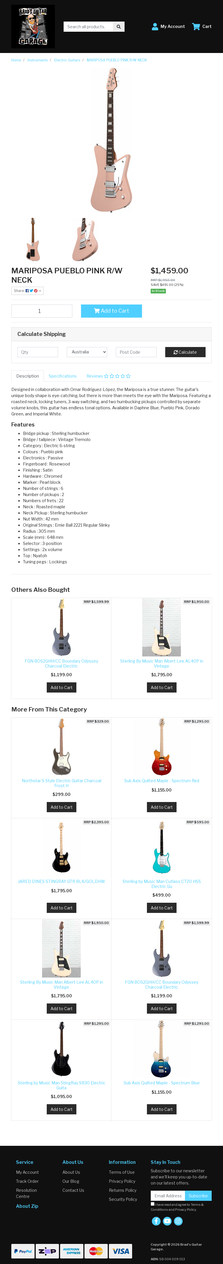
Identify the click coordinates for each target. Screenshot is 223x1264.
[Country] (87, 352)
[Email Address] (168, 1196)
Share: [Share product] (26, 290)
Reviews (109, 375)
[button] (168, 26)
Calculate (185, 352)
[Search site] (119, 27)
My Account (27, 1172)
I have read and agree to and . (177, 1207)
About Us (71, 1172)
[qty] (37, 352)
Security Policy (123, 1199)
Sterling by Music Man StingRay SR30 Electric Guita (61, 1085)
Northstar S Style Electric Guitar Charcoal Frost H (61, 783)
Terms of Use (122, 1172)
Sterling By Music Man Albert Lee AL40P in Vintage (161, 663)
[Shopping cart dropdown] (202, 26)
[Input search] (88, 27)
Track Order (27, 1181)
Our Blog (70, 1181)
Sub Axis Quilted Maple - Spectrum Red (161, 780)
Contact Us (73, 1190)
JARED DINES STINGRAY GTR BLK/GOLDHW (61, 881)
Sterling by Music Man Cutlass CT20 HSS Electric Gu (162, 884)
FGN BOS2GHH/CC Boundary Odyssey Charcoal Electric (61, 663)
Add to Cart (111, 311)
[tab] (27, 376)
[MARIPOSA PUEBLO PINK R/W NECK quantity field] (41, 311)
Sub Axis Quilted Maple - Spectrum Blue (162, 1082)
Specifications (63, 375)
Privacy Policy (122, 1181)
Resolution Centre (26, 1193)
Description (27, 375)
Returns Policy (122, 1190)
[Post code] (136, 352)
